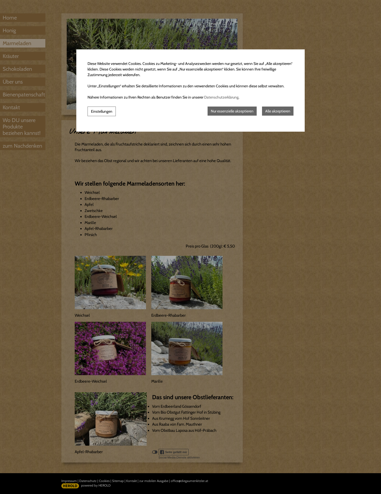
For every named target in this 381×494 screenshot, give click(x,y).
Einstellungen (101, 111)
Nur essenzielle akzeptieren (232, 111)
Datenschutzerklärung (221, 97)
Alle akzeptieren (277, 111)
